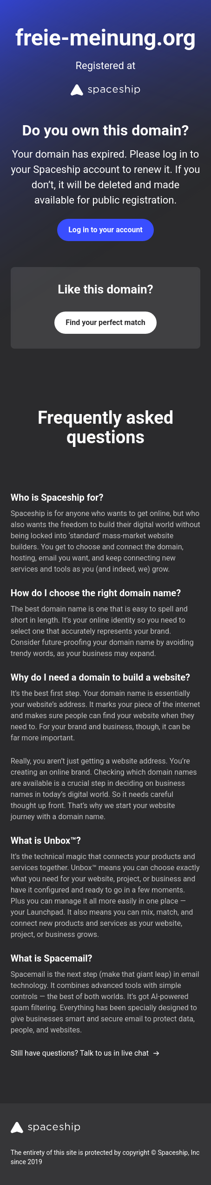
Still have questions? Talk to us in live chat (85, 1053)
